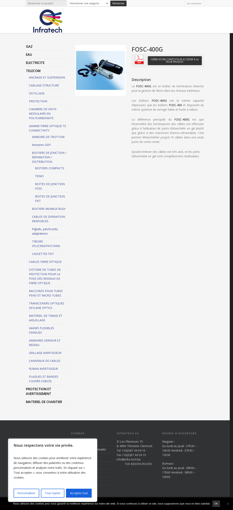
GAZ (29, 46)
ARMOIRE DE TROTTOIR (48, 137)
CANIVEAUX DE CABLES (44, 361)
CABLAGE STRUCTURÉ (44, 85)
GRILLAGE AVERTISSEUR (45, 353)
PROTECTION (38, 101)
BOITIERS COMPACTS (49, 168)
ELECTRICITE (35, 62)
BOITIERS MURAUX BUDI (48, 209)
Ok (216, 503)
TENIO (39, 176)
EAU (29, 54)
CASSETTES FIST (43, 254)
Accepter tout (79, 493)
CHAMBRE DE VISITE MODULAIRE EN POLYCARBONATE (42, 113)
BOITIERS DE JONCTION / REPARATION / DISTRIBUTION (49, 157)
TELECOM (33, 71)
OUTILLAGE (37, 93)
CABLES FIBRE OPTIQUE (45, 262)
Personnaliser (26, 493)
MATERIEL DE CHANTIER (44, 402)
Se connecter (194, 3)
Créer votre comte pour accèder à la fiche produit (175, 61)
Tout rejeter (53, 493)
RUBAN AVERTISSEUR (43, 369)
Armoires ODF (41, 145)
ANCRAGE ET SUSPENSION (47, 77)
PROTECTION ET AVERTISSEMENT (38, 391)
